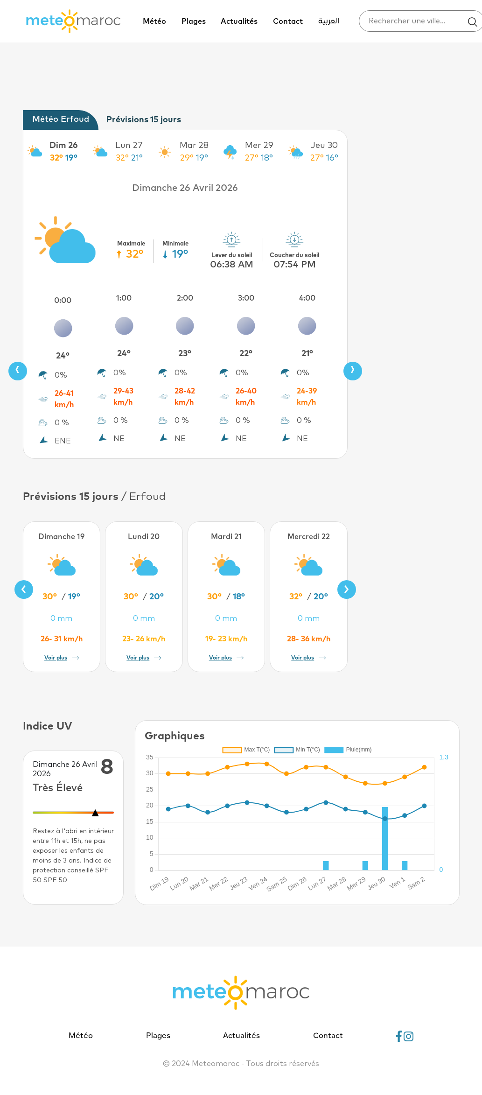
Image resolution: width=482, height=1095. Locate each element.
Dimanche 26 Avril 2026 (185, 188)
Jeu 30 (324, 145)
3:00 (246, 298)
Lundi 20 (144, 536)
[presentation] (17, 371)
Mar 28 (194, 145)
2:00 (185, 298)
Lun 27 (129, 145)
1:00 (124, 298)
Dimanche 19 (61, 536)
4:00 (307, 298)
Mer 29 (259, 145)
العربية (328, 21)
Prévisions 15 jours (143, 120)
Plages (194, 21)
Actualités (239, 21)
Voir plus (61, 658)
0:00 (62, 300)
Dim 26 (63, 145)
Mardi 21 (226, 536)
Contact (288, 21)
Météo (154, 21)
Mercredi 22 (308, 536)
